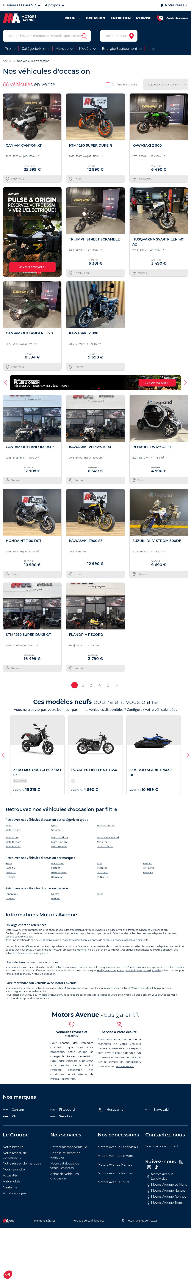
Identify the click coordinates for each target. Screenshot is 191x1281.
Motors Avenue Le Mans (116, 1156)
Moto (9, 825)
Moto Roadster (59, 837)
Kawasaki (131, 970)
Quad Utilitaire (105, 846)
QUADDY (102, 872)
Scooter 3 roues (106, 825)
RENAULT (102, 877)
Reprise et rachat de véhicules (65, 1155)
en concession (130, 1062)
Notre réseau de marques (22, 1163)
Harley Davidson (106, 970)
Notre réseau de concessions (15, 1155)
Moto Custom (13, 842)
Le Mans (10, 898)
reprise (103, 994)
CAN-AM (10, 868)
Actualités (10, 1175)
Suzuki (147, 970)
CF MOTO (11, 872)
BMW (9, 863)
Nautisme (10, 1187)
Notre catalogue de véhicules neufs (64, 1166)
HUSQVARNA (59, 872)
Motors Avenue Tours (113, 1182)
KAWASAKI (57, 877)
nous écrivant (125, 1066)
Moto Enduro (13, 846)
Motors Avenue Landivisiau (118, 1147)
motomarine (83, 949)
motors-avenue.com (50, 994)
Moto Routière (59, 842)
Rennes (55, 898)
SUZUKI (147, 863)
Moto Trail (102, 842)
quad (132, 949)
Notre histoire (13, 1147)
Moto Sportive (59, 846)
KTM (99, 863)
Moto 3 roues (13, 830)
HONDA (55, 868)
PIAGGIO (102, 868)
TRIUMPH (148, 868)
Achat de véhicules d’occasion (64, 1176)
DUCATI (10, 877)
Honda (120, 970)
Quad (54, 825)
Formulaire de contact (162, 1146)
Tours (100, 894)
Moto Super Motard (108, 837)
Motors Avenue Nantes (115, 1164)
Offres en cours (121, 84)
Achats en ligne (14, 1193)
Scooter (55, 830)
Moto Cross (12, 837)
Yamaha (156, 970)
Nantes (55, 894)
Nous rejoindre (14, 1169)
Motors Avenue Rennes (115, 1173)
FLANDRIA (57, 863)
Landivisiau (12, 894)
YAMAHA (148, 872)
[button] (5, 383)
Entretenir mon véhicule (68, 1147)
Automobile (12, 1181)
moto (55, 949)
